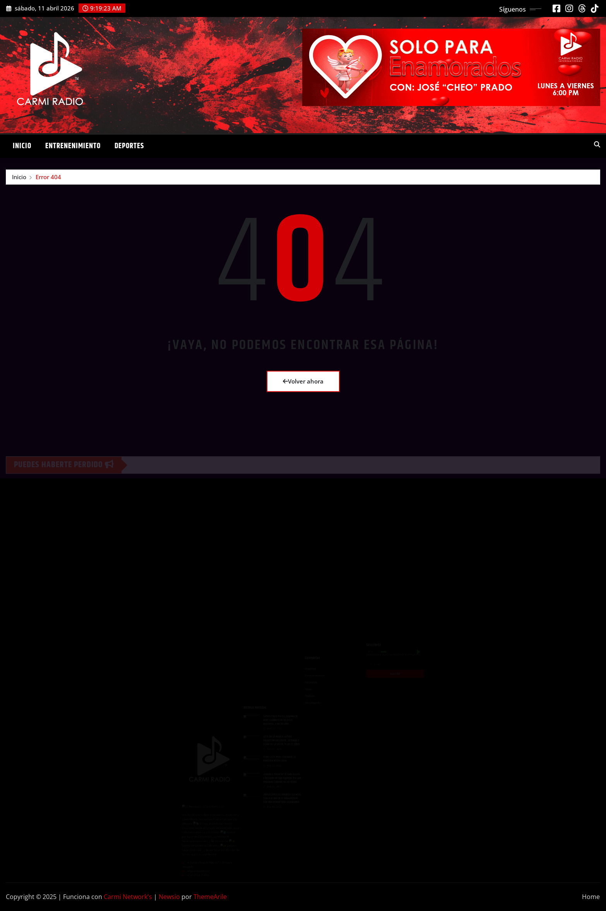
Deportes (129, 146)
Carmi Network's (128, 896)
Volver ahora (303, 381)
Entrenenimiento (73, 146)
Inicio (22, 146)
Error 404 (48, 177)
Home (591, 896)
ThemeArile (210, 896)
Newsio (169, 896)
